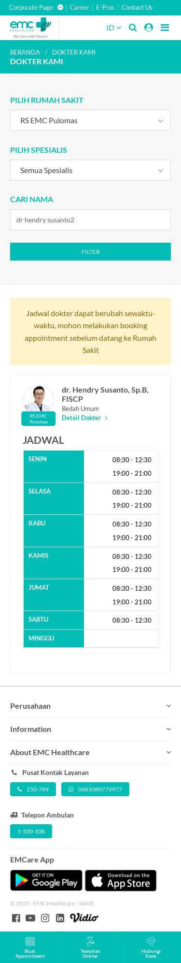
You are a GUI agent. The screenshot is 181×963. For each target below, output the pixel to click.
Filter (91, 251)
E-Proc (105, 7)
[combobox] (90, 120)
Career (79, 7)
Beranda (25, 52)
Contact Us (137, 7)
